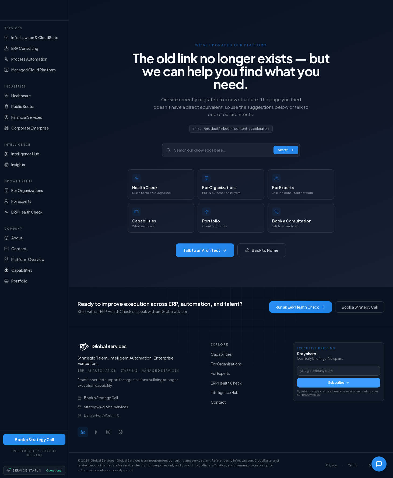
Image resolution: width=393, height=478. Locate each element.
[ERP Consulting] (34, 48)
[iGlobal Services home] (34, 10)
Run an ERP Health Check (300, 307)
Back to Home (261, 250)
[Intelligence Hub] (34, 154)
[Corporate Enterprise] (34, 128)
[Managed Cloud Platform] (34, 70)
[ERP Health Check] (34, 212)
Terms (352, 465)
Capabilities (221, 354)
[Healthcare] (34, 95)
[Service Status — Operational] (34, 470)
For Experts (220, 373)
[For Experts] (34, 201)
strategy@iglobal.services (103, 407)
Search (286, 150)
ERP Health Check (226, 383)
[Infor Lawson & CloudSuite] (34, 37)
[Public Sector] (34, 106)
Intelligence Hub (224, 392)
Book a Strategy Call (34, 439)
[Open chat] (379, 464)
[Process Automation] (34, 59)
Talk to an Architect (205, 250)
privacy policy (311, 394)
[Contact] (34, 248)
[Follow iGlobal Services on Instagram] (108, 432)
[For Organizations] (34, 190)
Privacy (331, 465)
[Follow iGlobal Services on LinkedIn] (83, 432)
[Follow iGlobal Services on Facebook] (96, 432)
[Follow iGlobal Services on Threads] (120, 432)
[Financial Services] (34, 117)
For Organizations (226, 364)
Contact (218, 402)
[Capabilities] (34, 270)
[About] (34, 238)
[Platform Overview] (34, 259)
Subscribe (338, 383)
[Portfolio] (34, 281)
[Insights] (34, 164)
